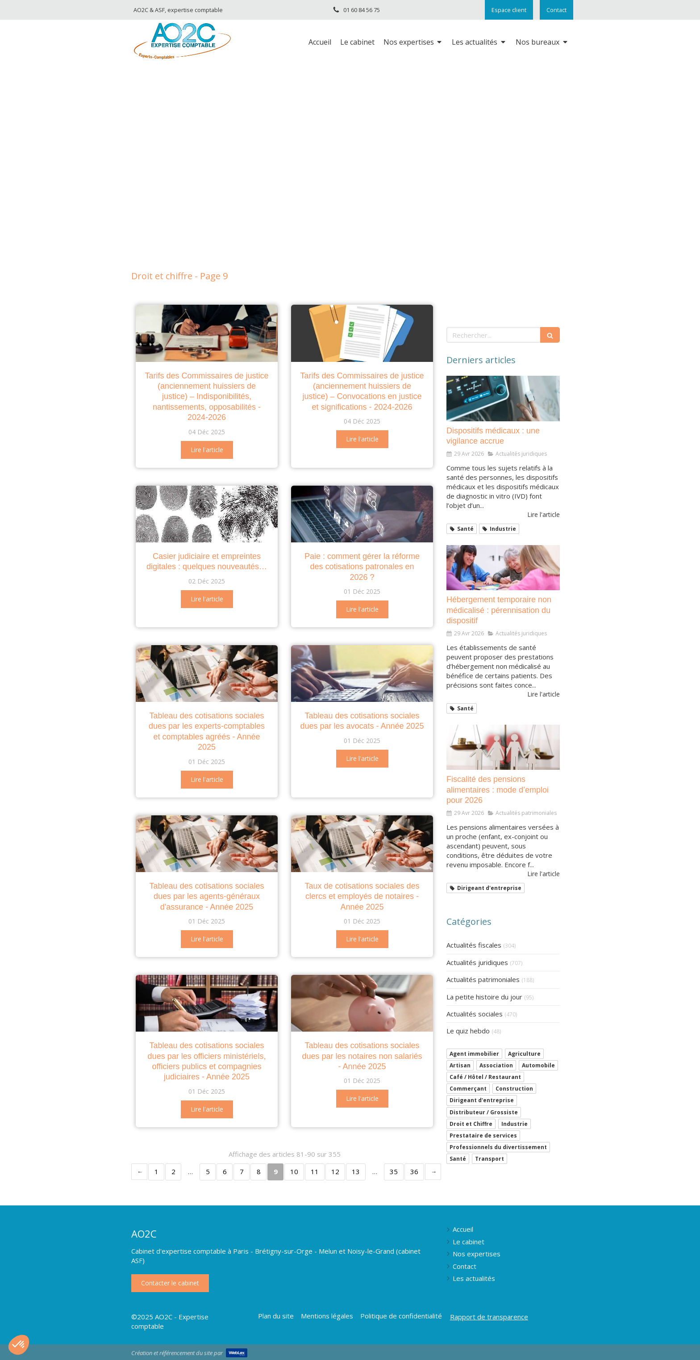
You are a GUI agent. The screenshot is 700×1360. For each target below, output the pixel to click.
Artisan (460, 1065)
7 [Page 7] (242, 1171)
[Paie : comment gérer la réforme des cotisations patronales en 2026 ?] (362, 514)
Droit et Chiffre (471, 1124)
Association (496, 1065)
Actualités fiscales (473, 944)
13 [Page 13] (356, 1171)
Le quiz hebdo (468, 1030)
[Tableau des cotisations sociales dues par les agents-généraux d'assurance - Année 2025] (207, 843)
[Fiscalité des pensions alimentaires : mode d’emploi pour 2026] (503, 747)
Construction (514, 1088)
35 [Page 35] (394, 1171)
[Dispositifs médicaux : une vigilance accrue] (503, 398)
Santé (458, 1159)
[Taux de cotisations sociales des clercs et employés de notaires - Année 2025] (362, 843)
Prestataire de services (483, 1135)
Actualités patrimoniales (483, 979)
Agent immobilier (474, 1054)
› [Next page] (433, 1171)
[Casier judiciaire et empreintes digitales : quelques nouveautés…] (207, 514)
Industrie (514, 1124)
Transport (489, 1159)
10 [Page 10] (294, 1171)
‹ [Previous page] (139, 1171)
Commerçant (468, 1088)
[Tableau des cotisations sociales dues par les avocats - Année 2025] (362, 673)
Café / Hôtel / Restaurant (485, 1077)
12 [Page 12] (335, 1171)
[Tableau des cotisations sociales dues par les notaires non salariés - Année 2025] (362, 1003)
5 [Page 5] (208, 1171)
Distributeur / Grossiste (484, 1112)
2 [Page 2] (173, 1171)
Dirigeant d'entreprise (482, 1100)
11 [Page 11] (315, 1171)
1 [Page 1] (156, 1171)
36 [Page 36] (414, 1171)
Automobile (538, 1065)
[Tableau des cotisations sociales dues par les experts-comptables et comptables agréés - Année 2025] (207, 673)
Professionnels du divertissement (498, 1147)
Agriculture (524, 1054)
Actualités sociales (474, 1013)
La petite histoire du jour (484, 996)
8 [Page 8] (259, 1171)
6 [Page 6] (225, 1171)
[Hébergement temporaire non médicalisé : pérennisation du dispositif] (503, 568)
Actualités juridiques (477, 962)
